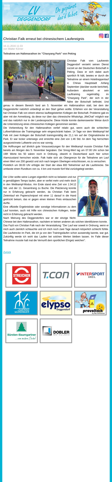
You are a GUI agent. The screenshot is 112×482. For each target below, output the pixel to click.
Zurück (7, 252)
